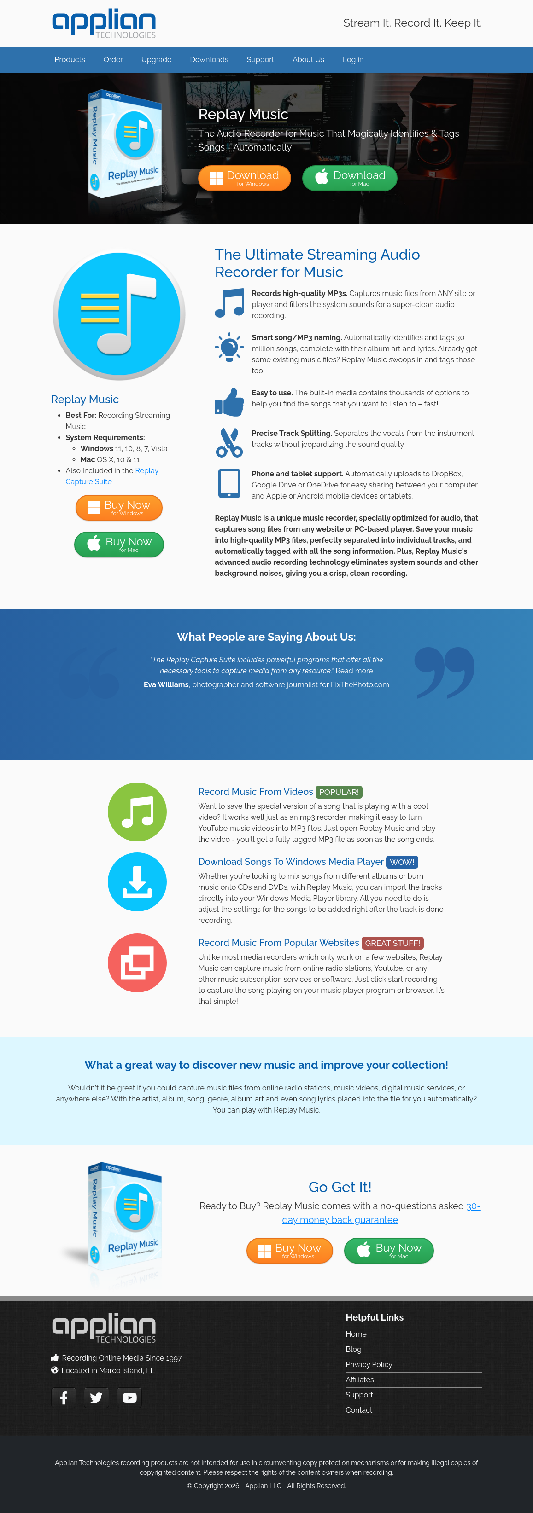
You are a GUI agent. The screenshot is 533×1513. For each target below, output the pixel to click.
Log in (353, 59)
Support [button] (260, 59)
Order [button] (113, 59)
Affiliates (360, 1379)
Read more (354, 671)
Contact (359, 1410)
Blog (353, 1349)
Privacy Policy (369, 1364)
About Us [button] (308, 59)
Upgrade (156, 59)
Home (356, 1334)
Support (359, 1395)
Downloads (209, 59)
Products (70, 59)
